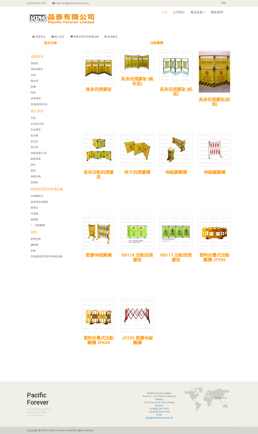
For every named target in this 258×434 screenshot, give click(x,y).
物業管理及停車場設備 (84, 36)
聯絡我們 (217, 12)
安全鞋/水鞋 (37, 123)
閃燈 (33, 92)
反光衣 (34, 141)
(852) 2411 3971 (161, 408)
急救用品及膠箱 (39, 201)
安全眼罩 (36, 129)
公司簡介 (179, 12)
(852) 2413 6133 (161, 411)
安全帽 (34, 135)
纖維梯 (34, 244)
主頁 (164, 12)
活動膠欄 (40, 225)
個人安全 (57, 36)
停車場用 (36, 98)
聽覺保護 (36, 158)
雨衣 (33, 164)
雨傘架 (34, 207)
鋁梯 (33, 250)
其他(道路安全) (39, 104)
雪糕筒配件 (37, 69)
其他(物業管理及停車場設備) (47, 256)
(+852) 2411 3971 (37, 3)
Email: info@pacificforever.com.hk (70, 3)
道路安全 (39, 36)
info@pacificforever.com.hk (159, 418)
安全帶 (34, 147)
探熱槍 (34, 182)
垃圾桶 (34, 213)
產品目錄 (198, 12)
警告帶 (34, 80)
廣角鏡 (34, 219)
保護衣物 (36, 176)
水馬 (33, 75)
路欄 (33, 86)
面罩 (33, 170)
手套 (33, 117)
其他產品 (110, 36)
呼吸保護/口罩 (39, 153)
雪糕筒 (34, 63)
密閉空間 (36, 239)
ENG (223, 2)
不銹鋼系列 (37, 195)
